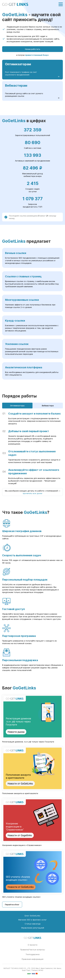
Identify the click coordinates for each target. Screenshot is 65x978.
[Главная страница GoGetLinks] (15, 4)
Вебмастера (48, 405)
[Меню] (60, 4)
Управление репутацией (32, 928)
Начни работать (32, 49)
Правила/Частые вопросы (32, 949)
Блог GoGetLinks (32, 915)
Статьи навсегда (32, 924)
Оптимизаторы (17, 405)
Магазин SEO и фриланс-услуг (32, 920)
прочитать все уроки (32, 493)
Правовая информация (32, 959)
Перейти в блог (12, 904)
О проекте (32, 945)
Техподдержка (32, 954)
